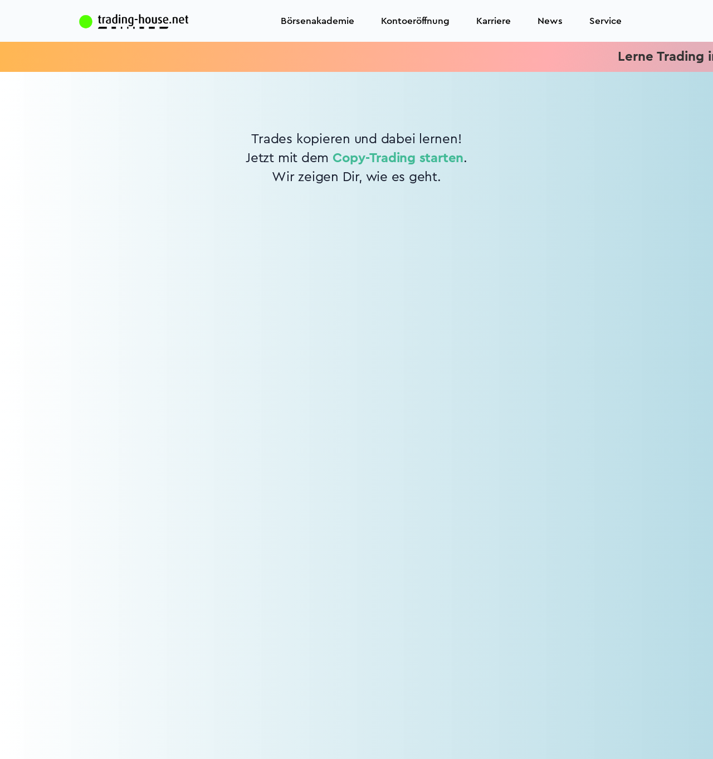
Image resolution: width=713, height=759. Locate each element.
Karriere (493, 21)
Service (605, 21)
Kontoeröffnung (415, 21)
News (550, 21)
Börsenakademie (317, 21)
